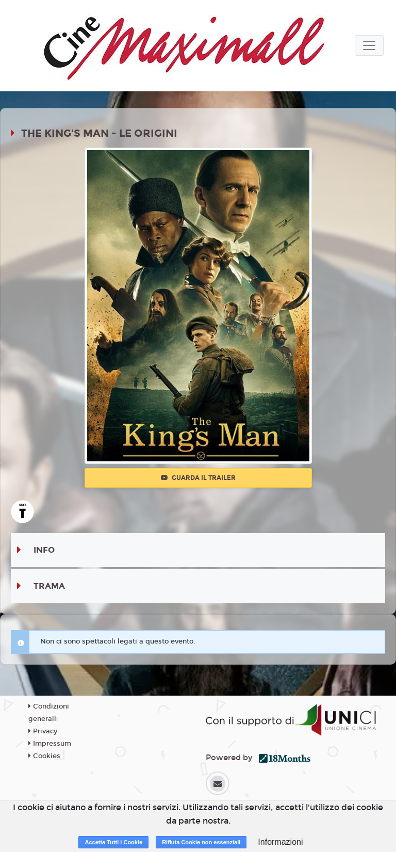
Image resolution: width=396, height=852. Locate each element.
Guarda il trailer (198, 477)
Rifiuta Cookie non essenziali (201, 842)
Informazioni (280, 842)
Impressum (49, 744)
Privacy (42, 731)
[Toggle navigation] (369, 45)
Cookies (44, 756)
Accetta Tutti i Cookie (113, 842)
